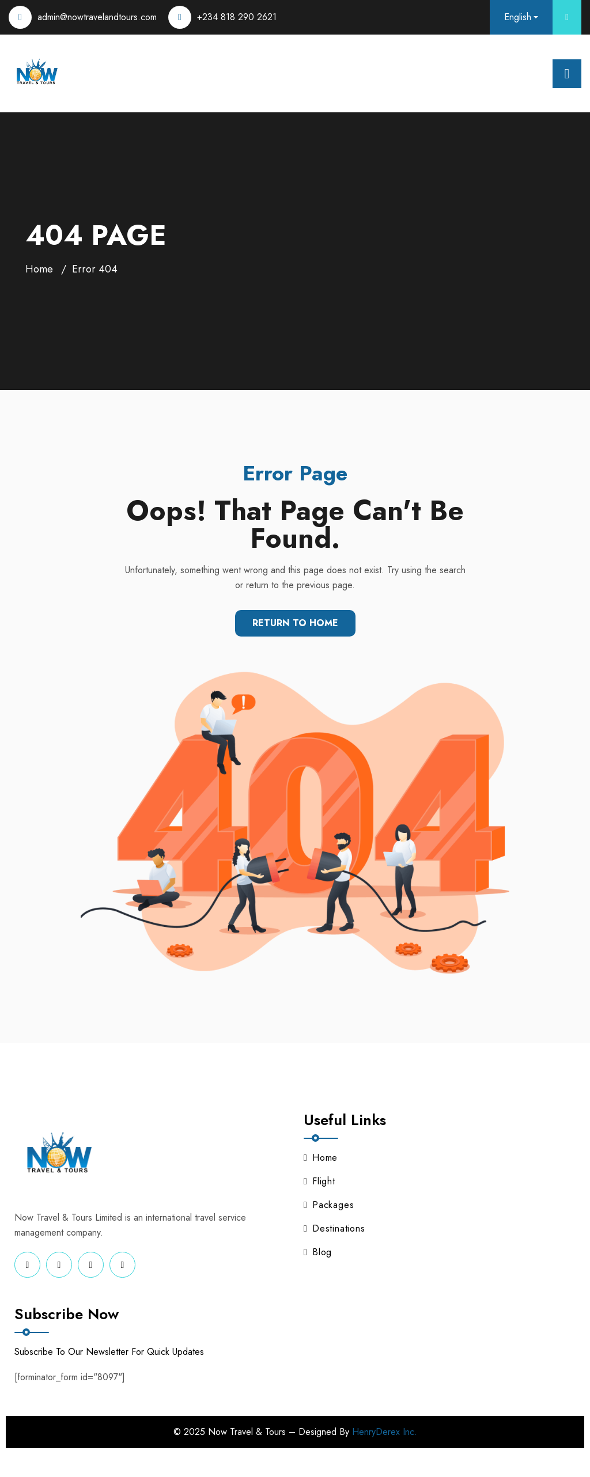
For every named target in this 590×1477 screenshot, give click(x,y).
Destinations (334, 1228)
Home (39, 269)
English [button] (517, 17)
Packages (329, 1204)
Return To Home (295, 623)
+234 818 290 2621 (237, 17)
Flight (319, 1181)
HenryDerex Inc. (384, 1431)
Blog (318, 1252)
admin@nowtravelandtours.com (97, 17)
